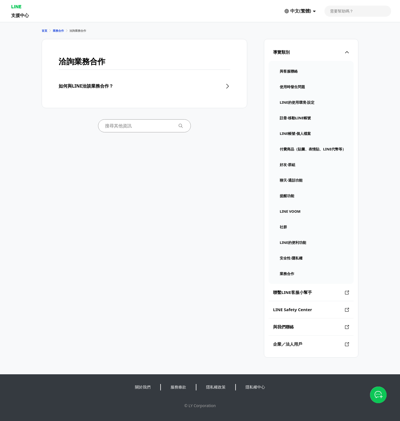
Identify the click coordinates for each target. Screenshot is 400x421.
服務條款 (178, 387)
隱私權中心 (255, 387)
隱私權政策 (216, 387)
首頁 (44, 31)
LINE (16, 6)
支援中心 (20, 15)
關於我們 (143, 387)
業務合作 (58, 31)
